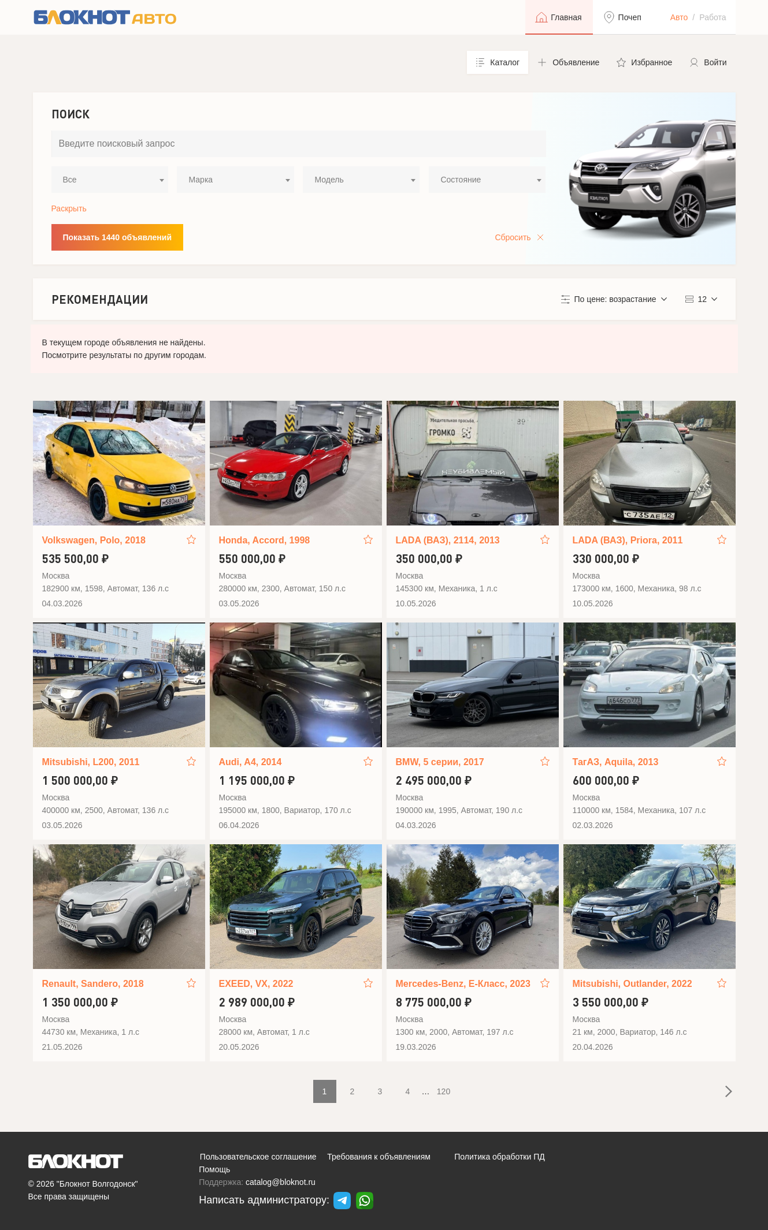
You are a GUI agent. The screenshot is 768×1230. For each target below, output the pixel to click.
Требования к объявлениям (379, 1156)
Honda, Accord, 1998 (264, 540)
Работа (712, 17)
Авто (679, 17)
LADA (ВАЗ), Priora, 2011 (628, 540)
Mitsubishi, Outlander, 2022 (632, 984)
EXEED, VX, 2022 (256, 984)
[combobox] (109, 179)
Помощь (214, 1169)
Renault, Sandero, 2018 (93, 984)
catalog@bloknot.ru (281, 1182)
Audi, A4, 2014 (250, 762)
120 (443, 1091)
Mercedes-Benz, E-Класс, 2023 (463, 984)
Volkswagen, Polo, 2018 (94, 540)
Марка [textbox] (200, 179)
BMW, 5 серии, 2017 (440, 762)
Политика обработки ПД (499, 1156)
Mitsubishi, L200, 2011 (91, 762)
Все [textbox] (70, 179)
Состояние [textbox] (460, 179)
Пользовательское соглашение (258, 1156)
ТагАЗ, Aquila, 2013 (616, 762)
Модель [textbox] (328, 179)
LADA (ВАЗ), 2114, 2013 (448, 540)
